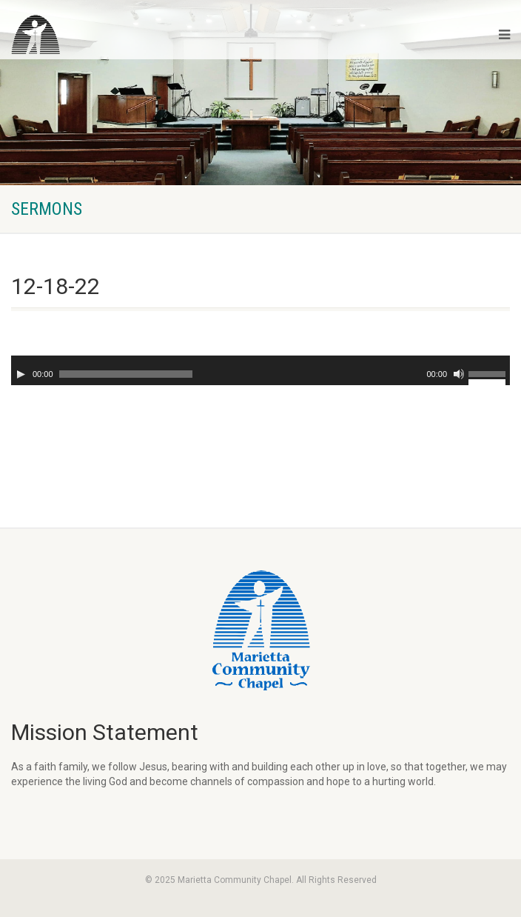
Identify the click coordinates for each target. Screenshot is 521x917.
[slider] (125, 374)
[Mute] (459, 374)
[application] (260, 370)
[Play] (21, 374)
